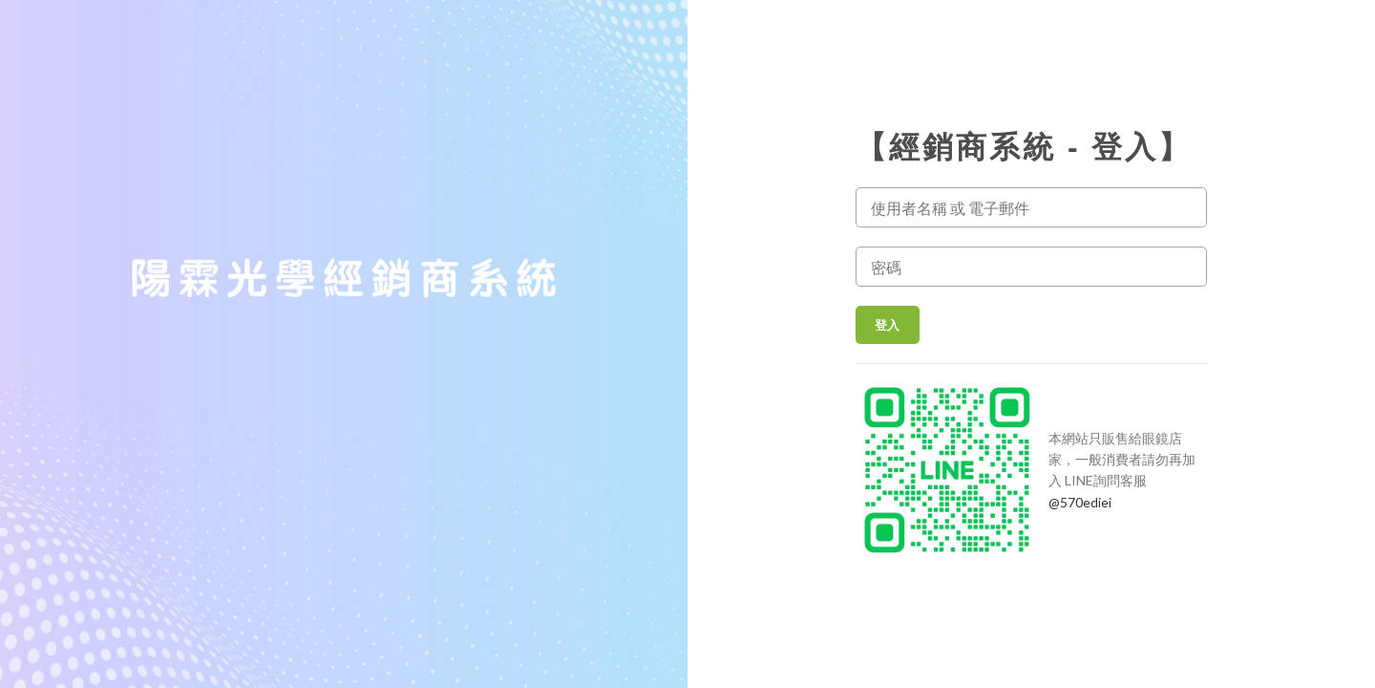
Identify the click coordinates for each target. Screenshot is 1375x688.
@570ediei (1079, 502)
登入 (887, 325)
